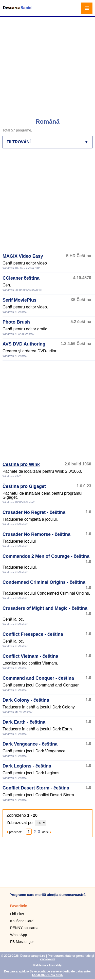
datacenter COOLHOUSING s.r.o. (61, 973)
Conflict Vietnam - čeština (30, 656)
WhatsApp (18, 935)
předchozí (16, 832)
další (45, 832)
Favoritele (18, 906)
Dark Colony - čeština (26, 700)
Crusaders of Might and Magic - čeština (45, 608)
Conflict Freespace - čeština (33, 634)
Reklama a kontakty (47, 965)
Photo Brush (16, 322)
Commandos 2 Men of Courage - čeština (46, 556)
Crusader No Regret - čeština (34, 512)
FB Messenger (22, 942)
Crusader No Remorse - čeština (36, 534)
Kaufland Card (21, 921)
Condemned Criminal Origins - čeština (44, 582)
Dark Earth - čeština (24, 722)
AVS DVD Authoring (24, 344)
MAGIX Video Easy (23, 256)
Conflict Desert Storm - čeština (36, 787)
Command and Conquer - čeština (38, 678)
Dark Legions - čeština (27, 766)
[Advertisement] (47, 65)
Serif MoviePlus (19, 300)
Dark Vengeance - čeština (30, 744)
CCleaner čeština (21, 278)
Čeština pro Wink (21, 464)
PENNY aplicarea (24, 928)
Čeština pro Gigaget (24, 486)
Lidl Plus (17, 914)
